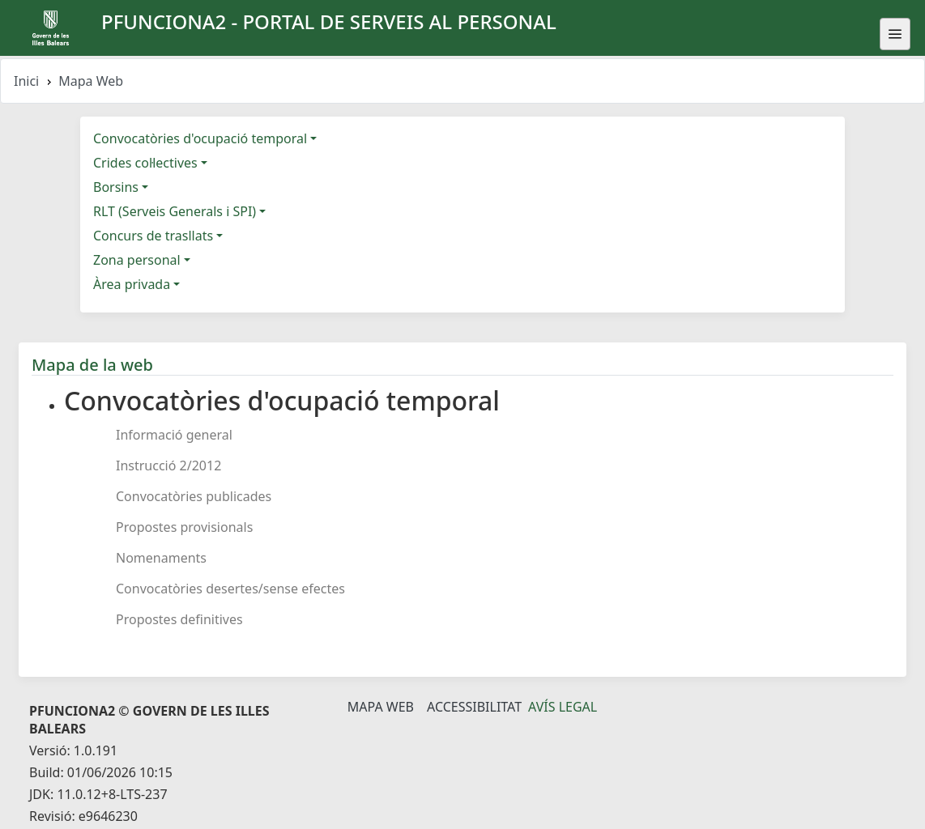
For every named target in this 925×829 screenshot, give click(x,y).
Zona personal (137, 260)
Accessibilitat (474, 707)
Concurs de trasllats (153, 235)
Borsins (116, 187)
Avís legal (562, 707)
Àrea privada (131, 284)
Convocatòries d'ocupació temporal (200, 138)
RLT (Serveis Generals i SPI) (174, 211)
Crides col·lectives (145, 163)
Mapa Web (380, 707)
